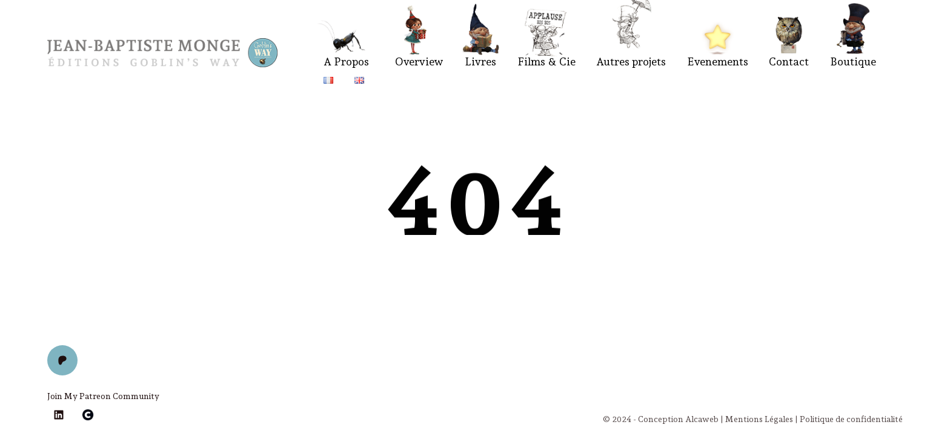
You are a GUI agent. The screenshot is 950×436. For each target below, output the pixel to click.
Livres (480, 61)
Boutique (853, 61)
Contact (789, 61)
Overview (419, 61)
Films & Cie (546, 61)
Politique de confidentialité (851, 419)
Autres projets (631, 61)
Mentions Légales (759, 419)
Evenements (717, 61)
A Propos (346, 61)
